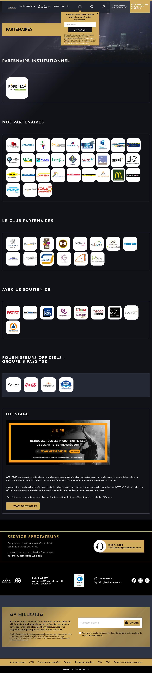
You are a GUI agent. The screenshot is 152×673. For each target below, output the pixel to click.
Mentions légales (18, 662)
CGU (31, 662)
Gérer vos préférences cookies (128, 662)
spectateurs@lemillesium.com (124, 547)
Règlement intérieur (84, 662)
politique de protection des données (76, 43)
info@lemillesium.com (110, 582)
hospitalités (61, 7)
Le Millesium (90, 38)
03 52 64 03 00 (115, 545)
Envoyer (80, 29)
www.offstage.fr (25, 506)
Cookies (67, 662)
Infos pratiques (44, 6)
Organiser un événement (119, 6)
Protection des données (49, 662)
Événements (27, 7)
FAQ (108, 662)
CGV (100, 662)
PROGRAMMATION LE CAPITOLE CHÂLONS (139, 6)
